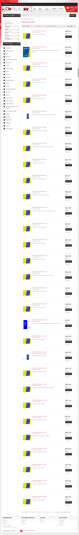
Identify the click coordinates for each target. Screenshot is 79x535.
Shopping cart (54, 9)
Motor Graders (9, 100)
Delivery (4, 521)
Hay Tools (8, 92)
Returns (23, 521)
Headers (8, 94)
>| (54, 512)
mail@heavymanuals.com (30, 530)
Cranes (7, 65)
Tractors (7, 125)
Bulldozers (8, 56)
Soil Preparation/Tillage (11, 111)
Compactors (8, 62)
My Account (61, 520)
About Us (5, 520)
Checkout (61, 8)
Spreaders (8, 116)
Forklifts (7, 86)
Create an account (21, 4)
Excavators (8, 77)
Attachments (8, 48)
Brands (41, 520)
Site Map (23, 523)
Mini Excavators (9, 97)
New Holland (31, 19)
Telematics (8, 122)
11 (47, 512)
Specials (42, 521)
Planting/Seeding (9, 103)
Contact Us (24, 520)
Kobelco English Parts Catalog (9, 527)
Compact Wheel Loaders (11, 59)
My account (47, 9)
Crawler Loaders (9, 68)
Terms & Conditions (7, 525)
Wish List (61, 523)
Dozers (7, 71)
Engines (7, 74)
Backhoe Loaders (10, 50)
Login (14, 4)
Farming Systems (10, 80)
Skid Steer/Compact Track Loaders (12, 107)
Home (22, 19)
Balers (7, 53)
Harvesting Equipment (11, 89)
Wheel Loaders (9, 128)
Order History (62, 521)
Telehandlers (9, 119)
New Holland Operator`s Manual (39, 30)
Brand (26, 19)
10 (44, 512)
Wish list (40, 9)
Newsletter (61, 525)
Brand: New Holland (8, 23)
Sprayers (8, 114)
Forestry (8, 83)
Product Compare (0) (51, 26)
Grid (74, 26)
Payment (5, 523)
